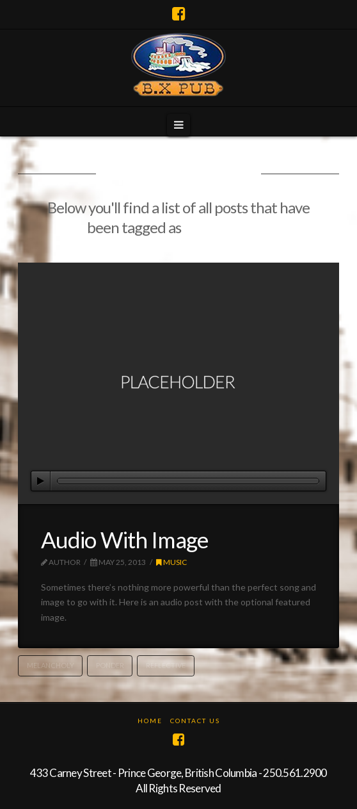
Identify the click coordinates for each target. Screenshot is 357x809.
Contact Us (195, 720)
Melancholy (50, 665)
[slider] (188, 481)
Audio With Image (124, 539)
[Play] (41, 481)
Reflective (166, 665)
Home (150, 720)
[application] (178, 481)
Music (171, 562)
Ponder (110, 665)
